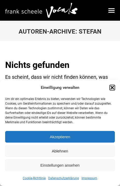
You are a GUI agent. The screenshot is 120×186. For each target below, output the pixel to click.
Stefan (90, 31)
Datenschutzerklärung (63, 178)
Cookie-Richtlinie (34, 178)
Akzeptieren (60, 137)
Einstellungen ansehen (60, 165)
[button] (112, 87)
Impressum (89, 178)
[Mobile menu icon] (111, 10)
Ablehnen (60, 151)
